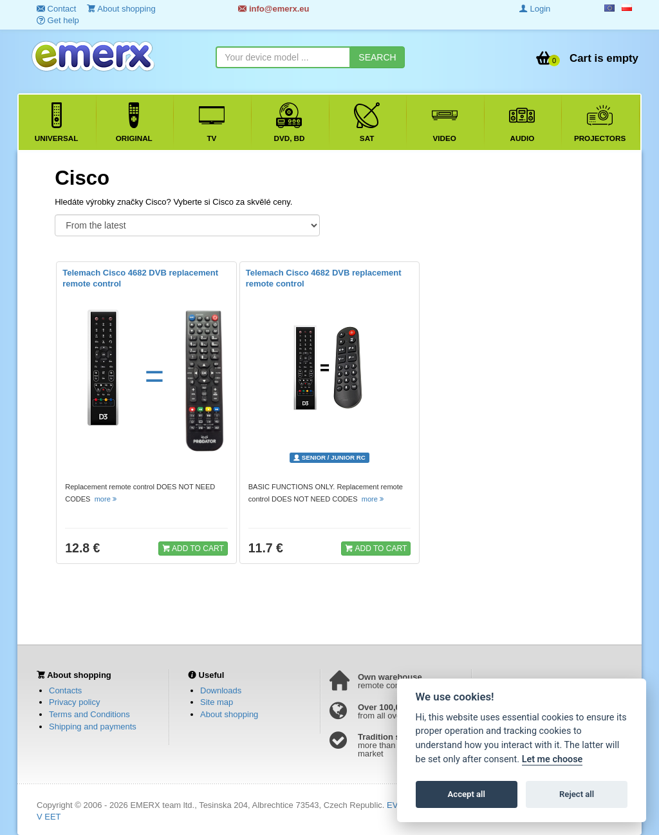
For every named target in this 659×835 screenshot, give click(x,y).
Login (534, 9)
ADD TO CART (193, 548)
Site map (216, 702)
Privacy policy (74, 702)
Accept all (466, 794)
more (106, 499)
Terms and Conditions (89, 714)
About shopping (229, 714)
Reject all (576, 794)
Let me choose (552, 759)
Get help (58, 20)
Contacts (65, 690)
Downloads (220, 690)
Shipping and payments (92, 726)
